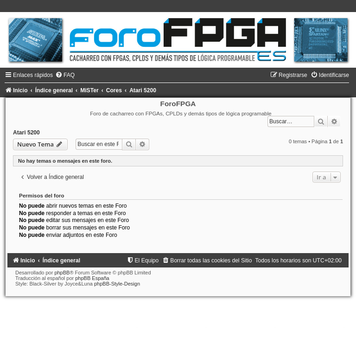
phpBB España (92, 278)
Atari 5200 (26, 132)
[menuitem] (65, 75)
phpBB (62, 272)
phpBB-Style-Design (117, 283)
